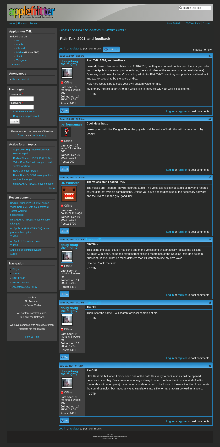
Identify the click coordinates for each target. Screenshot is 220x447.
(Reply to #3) (93, 239)
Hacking (77, 30)
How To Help (174, 23)
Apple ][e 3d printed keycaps (25, 249)
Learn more (15, 64)
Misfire (20, 52)
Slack (19, 56)
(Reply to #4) (93, 302)
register (74, 48)
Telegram (21, 60)
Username (16, 94)
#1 (210, 55)
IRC (18, 40)
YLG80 (14, 236)
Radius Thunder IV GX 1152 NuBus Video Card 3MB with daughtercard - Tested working (33, 162)
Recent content (20, 79)
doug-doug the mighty (69, 62)
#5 (210, 302)
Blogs (15, 269)
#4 (210, 239)
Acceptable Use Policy (24, 287)
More (52, 188)
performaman (71, 124)
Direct (21, 135)
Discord (20, 48)
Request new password (26, 116)
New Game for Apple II (25, 170)
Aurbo (13, 253)
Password (16, 102)
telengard (15, 223)
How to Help (32, 336)
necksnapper (17, 214)
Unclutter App (39, 135)
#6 (210, 365)
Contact (207, 23)
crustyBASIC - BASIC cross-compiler (33, 183)
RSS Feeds (18, 278)
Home (12, 23)
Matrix (19, 44)
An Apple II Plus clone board (25, 241)
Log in (62, 48)
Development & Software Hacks (104, 30)
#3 (210, 177)
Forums (22, 23)
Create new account (24, 111)
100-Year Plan (192, 23)
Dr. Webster (70, 183)
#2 (210, 119)
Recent (33, 23)
